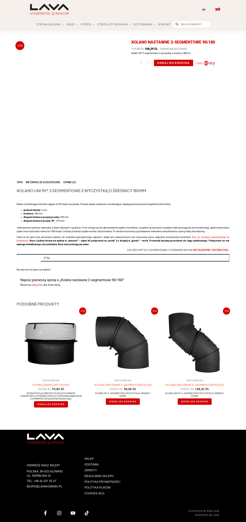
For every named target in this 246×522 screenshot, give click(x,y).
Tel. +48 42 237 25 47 (41, 481)
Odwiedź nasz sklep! (43, 465)
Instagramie (201, 250)
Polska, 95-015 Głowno (45, 471)
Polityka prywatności (102, 481)
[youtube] (73, 513)
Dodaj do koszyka (173, 63)
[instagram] (59, 513)
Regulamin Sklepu (99, 476)
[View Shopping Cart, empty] (216, 9)
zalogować (36, 285)
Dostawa (92, 464)
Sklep (89, 458)
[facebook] (45, 513)
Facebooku (220, 250)
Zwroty (91, 470)
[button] (204, 9)
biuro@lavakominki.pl (44, 486)
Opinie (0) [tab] (69, 182)
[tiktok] (87, 513)
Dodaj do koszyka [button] (51, 404)
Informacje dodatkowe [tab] (43, 182)
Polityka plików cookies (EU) (97, 490)
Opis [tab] (20, 182)
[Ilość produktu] (141, 62)
